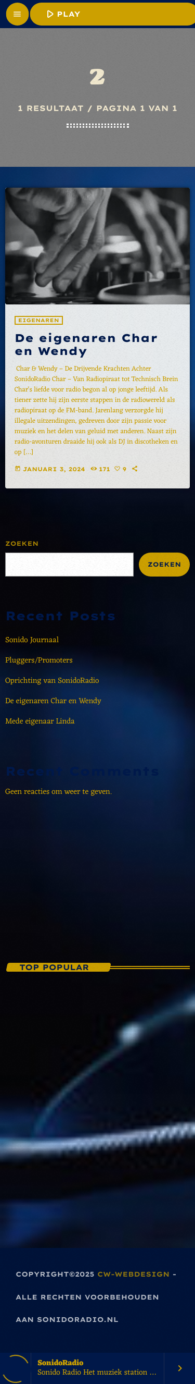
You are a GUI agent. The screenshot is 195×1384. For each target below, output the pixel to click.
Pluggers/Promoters (39, 661)
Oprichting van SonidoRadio (52, 681)
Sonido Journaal (32, 640)
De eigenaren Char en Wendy (86, 345)
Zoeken (21, 543)
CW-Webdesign (133, 1274)
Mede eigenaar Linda (40, 722)
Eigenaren (38, 320)
